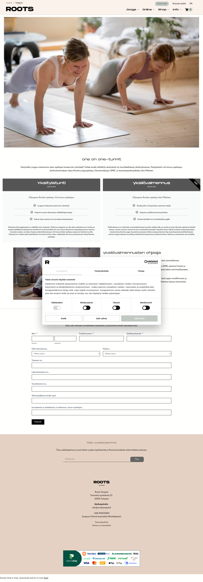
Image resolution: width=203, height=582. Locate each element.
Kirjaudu (38, 422)
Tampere (19, 3)
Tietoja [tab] (141, 271)
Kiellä (63, 318)
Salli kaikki (139, 318)
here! (46, 578)
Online (147, 9)
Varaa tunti (162, 4)
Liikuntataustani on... (40, 372)
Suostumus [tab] (61, 271)
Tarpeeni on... (37, 361)
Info (176, 9)
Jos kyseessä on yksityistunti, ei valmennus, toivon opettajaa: (57, 408)
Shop (162, 9)
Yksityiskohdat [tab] (101, 271)
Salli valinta (101, 318)
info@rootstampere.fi (101, 508)
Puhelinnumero (86, 333)
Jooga (131, 9)
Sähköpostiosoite (135, 333)
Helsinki (9, 3)
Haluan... (106, 349)
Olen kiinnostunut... (40, 349)
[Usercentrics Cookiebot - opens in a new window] (146, 262)
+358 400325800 (101, 513)
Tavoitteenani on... (39, 384)
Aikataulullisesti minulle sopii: (44, 396)
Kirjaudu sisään (179, 4)
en (191, 4)
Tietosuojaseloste (101, 522)
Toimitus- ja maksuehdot (101, 525)
